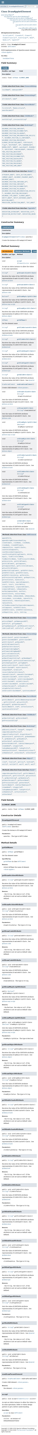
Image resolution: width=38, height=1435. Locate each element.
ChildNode (29, 116)
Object (29, 758)
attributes (6, 99)
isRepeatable (21, 589)
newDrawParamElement (24, 384)
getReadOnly (21, 739)
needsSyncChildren (9, 750)
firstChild (6, 108)
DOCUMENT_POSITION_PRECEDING (13, 140)
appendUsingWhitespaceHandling (14, 540)
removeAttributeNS (9, 677)
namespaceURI (17, 90)
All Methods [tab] (7, 251)
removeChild (27, 598)
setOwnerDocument (8, 686)
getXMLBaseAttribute (25, 626)
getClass (21, 762)
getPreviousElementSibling (23, 660)
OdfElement (12, 46)
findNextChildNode (9, 559)
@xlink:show (6, 359)
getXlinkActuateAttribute (26, 327)
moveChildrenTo (7, 594)
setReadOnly (22, 686)
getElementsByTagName (10, 649)
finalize (12, 762)
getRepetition (29, 577)
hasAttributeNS (7, 667)
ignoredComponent (22, 582)
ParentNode (29, 104)
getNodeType (6, 660)
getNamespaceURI (20, 621)
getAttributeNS (25, 640)
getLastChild (21, 702)
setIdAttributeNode (9, 684)
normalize (17, 670)
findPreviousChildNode (25, 559)
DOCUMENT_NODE (7, 179)
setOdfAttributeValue (24, 610)
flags (4, 145)
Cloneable (18, 35)
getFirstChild (9, 702)
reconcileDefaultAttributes (12, 672)
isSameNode (6, 746)
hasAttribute (24, 665)
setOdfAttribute (19, 607)
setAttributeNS (7, 681)
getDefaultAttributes (10, 646)
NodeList (6, 40)
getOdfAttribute (27, 570)
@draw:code (6, 292)
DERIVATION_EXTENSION (10, 212)
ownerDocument (7, 110)
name (14, 99)
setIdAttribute (21, 681)
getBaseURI (19, 642)
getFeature (18, 736)
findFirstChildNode (16, 556)
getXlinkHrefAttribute (25, 339)
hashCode (30, 762)
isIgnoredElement (22, 587)
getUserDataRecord (9, 743)
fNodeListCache (18, 108)
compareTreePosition (9, 734)
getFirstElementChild (10, 653)
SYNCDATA (30, 149)
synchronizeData (28, 690)
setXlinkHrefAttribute (25, 471)
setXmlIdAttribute (24, 521)
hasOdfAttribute (8, 582)
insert (4, 584)
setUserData (18, 753)
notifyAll (13, 764)
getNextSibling (7, 718)
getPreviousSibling (9, 720)
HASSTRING (12, 145)
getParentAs (24, 575)
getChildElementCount (10, 644)
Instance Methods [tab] (22, 251)
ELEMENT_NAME (24, 77)
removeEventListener (26, 750)
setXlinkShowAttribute (25, 488)
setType (28, 628)
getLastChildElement (9, 568)
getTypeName (16, 623)
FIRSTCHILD (27, 142)
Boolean (5, 296)
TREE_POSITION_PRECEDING (11, 163)
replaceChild (7, 603)
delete (29, 554)
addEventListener (8, 729)
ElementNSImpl (31, 86)
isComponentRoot (8, 587)
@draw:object (7, 316)
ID (19, 145)
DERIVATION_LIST (27, 212)
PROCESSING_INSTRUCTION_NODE (13, 202)
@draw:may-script (8, 304)
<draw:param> (22, 387)
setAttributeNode (8, 679)
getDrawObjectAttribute (26, 308)
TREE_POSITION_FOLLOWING (11, 161)
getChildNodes (7, 700)
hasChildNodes (7, 707)
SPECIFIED (8, 149)
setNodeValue (7, 753)
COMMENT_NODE (7, 177)
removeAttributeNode (24, 674)
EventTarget (22, 38)
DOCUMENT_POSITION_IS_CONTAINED (17, 138)
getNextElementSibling (10, 658)
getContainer (7, 736)
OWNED (15, 147)
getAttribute (7, 637)
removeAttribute (8, 674)
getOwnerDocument (18, 704)
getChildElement (20, 561)
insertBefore (20, 584)
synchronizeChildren (9, 709)
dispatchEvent (25, 734)
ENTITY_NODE (6, 198)
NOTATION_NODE (7, 200)
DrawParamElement (8, 384)
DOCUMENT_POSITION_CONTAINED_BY (14, 182)
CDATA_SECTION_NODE (23, 175)
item (16, 707)
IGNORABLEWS (27, 145)
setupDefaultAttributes (11, 688)
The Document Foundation (25, 1430)
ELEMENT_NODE (24, 195)
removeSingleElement (22, 600)
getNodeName (26, 658)
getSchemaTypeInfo (9, 663)
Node (31, 38)
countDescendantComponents (12, 552)
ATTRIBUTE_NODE (7, 175)
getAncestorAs (7, 561)
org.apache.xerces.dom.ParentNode (23, 20)
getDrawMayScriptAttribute (27, 296)
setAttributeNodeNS (25, 679)
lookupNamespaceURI (9, 748)
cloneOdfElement (17, 545)
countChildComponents (10, 549)
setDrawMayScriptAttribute (27, 422)
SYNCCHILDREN (19, 149)
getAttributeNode (20, 637)
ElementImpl (30, 95)
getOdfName (21, 320)
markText (22, 591)
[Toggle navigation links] (2, 2)
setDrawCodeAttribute (25, 408)
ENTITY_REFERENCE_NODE (22, 198)
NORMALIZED (6, 147)
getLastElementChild (9, 656)
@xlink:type (6, 370)
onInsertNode (20, 594)
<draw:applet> (6, 52)
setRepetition (7, 612)
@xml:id (31, 380)
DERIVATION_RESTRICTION (11, 214)
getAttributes (7, 642)
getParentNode (21, 718)
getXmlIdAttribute (24, 375)
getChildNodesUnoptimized (25, 700)
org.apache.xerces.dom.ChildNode (19, 18)
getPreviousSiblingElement (12, 577)
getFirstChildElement (25, 566)
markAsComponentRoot (9, 591)
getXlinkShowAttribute (25, 351)
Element (28, 35)
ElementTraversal (9, 38)
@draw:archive (7, 280)
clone (4, 762)
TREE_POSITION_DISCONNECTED (12, 156)
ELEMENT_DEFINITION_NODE (11, 142)
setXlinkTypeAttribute (25, 504)
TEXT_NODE (30, 202)
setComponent (7, 607)
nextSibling (6, 119)
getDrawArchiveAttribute (26, 273)
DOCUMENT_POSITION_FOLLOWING (13, 133)
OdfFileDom (21, 237)
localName (5, 90)
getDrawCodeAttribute (25, 284)
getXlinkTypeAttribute (25, 363)
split (16, 612)
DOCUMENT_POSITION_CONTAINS (12, 128)
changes (28, 729)
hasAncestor (19, 580)
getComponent (21, 563)
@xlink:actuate (7, 335)
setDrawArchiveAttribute (26, 391)
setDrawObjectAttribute (26, 439)
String (4, 273)
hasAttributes (21, 667)
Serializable (7, 35)
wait (20, 764)
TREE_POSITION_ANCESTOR (11, 152)
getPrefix (5, 623)
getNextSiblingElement (10, 570)
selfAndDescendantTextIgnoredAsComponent (18, 605)
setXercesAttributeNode (11, 690)
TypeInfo (15, 40)
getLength (5, 704)
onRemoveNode (18, 596)
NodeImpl (28, 125)
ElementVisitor (23, 263)
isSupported (17, 746)
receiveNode (6, 598)
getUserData (6, 741)
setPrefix (18, 628)
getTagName (22, 663)
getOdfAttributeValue (10, 575)
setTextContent (26, 707)
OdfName (15, 77)
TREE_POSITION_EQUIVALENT (11, 159)
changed (20, 729)
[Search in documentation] (31, 6)
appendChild (6, 538)
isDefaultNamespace (25, 743)
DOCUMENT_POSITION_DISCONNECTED (14, 131)
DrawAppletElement (16, 6)
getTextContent (7, 580)
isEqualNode (6, 670)
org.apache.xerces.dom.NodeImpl (16, 16)
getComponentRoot (8, 566)
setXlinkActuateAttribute (26, 455)
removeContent (7, 600)
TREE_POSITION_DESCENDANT (11, 154)
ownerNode (23, 147)
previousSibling (19, 119)
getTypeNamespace (8, 626)
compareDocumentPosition (11, 732)
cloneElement (7, 543)
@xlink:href (6, 347)
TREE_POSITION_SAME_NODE (11, 165)
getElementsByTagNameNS (11, 651)
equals (4, 556)
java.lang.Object (7, 15)
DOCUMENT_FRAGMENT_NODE (23, 177)
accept (19, 261)
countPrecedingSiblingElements (14, 554)
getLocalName (7, 621)
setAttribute (23, 677)
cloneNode (17, 543)
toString (23, 612)
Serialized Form (8, 58)
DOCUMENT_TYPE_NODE (9, 195)
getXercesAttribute (9, 665)
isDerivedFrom (7, 628)
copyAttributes (20, 547)
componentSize (7, 547)
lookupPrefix (24, 748)
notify (4, 764)
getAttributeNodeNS (9, 640)
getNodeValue (9, 739)
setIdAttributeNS (25, 684)
